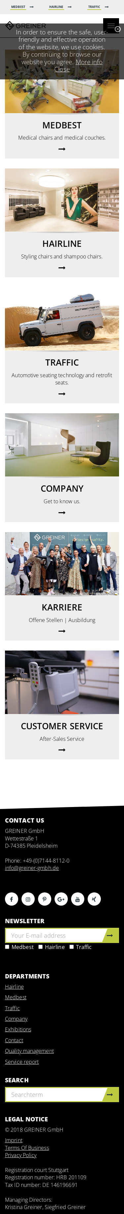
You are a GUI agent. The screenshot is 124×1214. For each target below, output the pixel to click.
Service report (22, 1061)
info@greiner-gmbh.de (32, 868)
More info (89, 61)
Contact (14, 1040)
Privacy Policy (20, 1155)
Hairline (51, 947)
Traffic (80, 947)
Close (62, 69)
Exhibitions (18, 1029)
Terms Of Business (27, 1147)
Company (16, 1018)
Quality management (29, 1051)
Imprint (13, 1140)
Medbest (19, 947)
